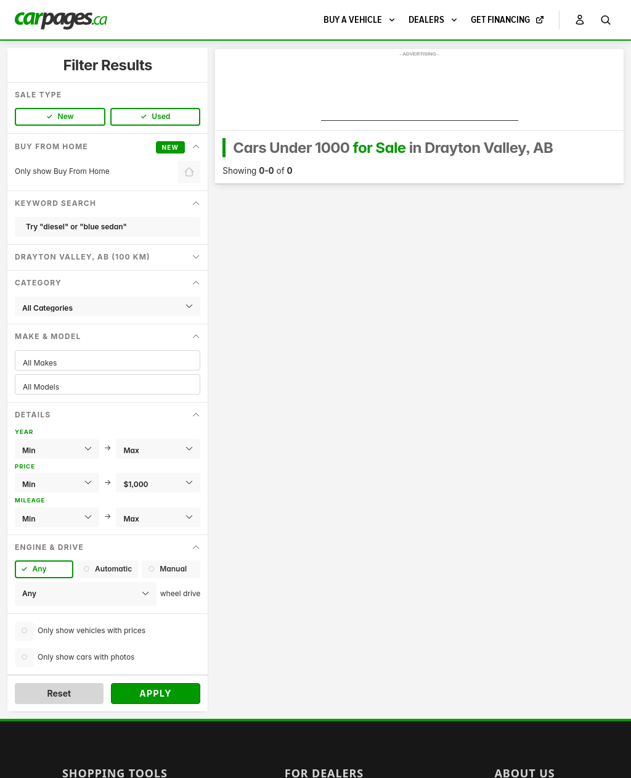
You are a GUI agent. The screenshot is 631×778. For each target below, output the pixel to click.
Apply (155, 693)
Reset (59, 693)
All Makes (107, 363)
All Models (107, 387)
